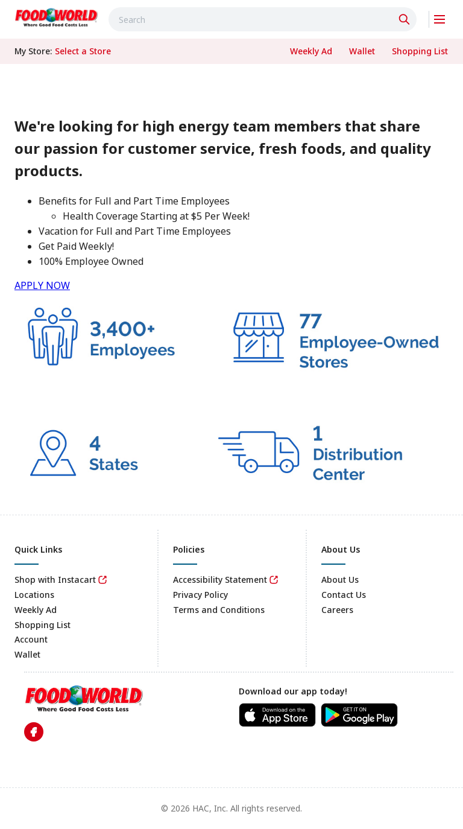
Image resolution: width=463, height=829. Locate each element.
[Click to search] (405, 19)
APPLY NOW (42, 285)
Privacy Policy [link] (200, 594)
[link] (56, 17)
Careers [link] (337, 609)
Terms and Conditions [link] (219, 609)
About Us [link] (340, 579)
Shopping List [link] (42, 624)
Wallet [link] (27, 654)
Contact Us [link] (343, 594)
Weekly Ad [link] (35, 609)
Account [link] (31, 639)
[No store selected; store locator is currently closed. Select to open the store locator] (83, 51)
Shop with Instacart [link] (55, 579)
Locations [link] (34, 594)
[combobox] (263, 19)
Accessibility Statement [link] (220, 579)
